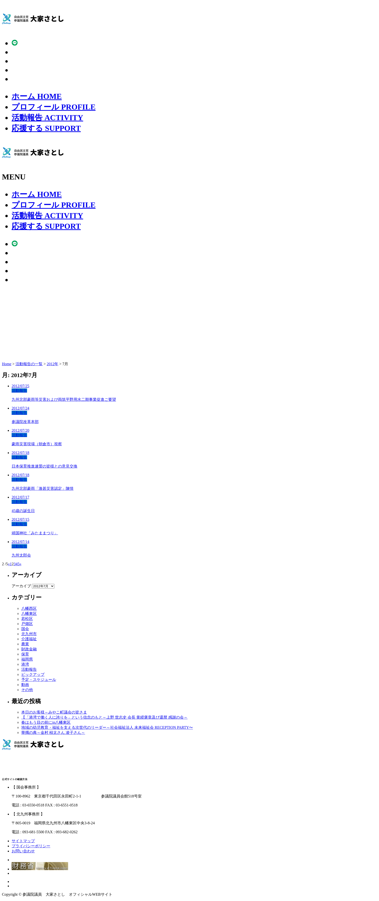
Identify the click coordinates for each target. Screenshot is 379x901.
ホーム (37, 96)
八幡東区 (29, 613)
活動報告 (47, 117)
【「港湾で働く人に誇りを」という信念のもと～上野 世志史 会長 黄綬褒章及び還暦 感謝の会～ (104, 717)
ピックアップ (32, 674)
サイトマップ (23, 841)
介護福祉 (29, 639)
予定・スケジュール (38, 680)
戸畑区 (27, 624)
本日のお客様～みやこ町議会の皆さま (54, 712)
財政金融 (29, 649)
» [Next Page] (20, 564)
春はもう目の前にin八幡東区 (46, 722)
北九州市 (29, 634)
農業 (25, 644)
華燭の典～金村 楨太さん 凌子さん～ (53, 732)
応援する (46, 128)
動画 (25, 685)
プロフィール (53, 107)
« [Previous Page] (9, 564)
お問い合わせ (23, 851)
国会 (25, 629)
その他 (27, 690)
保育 (25, 654)
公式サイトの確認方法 (14, 779)
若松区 (27, 619)
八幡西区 (29, 608)
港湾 (25, 664)
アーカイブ (21, 586)
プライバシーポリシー (31, 846)
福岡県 (27, 659)
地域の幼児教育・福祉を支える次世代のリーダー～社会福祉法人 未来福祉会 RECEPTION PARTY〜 (107, 727)
